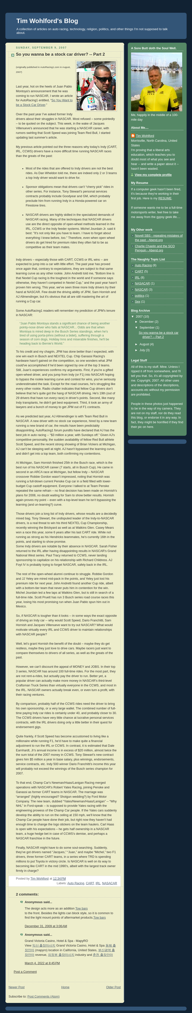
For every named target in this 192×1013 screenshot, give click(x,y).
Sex (137, 301)
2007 (140, 316)
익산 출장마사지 (44, 945)
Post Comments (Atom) (43, 996)
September (148, 327)
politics (139, 295)
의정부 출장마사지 (61, 955)
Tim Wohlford (145, 136)
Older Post (113, 987)
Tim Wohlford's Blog (47, 21)
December (147, 321)
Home (65, 987)
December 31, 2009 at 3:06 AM (46, 926)
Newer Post (16, 987)
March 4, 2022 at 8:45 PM (42, 963)
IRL (98, 883)
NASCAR (141, 289)
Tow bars (81, 908)
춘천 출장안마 (103, 955)
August (145, 344)
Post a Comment (25, 972)
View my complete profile (153, 175)
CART (90, 883)
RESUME (164, 198)
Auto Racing (75, 883)
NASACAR (109, 883)
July (143, 350)
